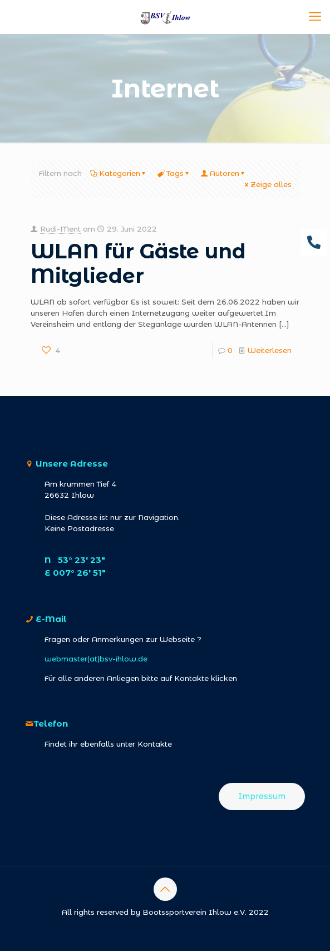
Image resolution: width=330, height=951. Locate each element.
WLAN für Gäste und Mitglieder (138, 263)
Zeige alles (267, 184)
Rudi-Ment (60, 228)
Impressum (261, 796)
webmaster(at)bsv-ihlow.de (96, 658)
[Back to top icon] (165, 889)
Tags (174, 173)
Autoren (224, 173)
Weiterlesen (270, 350)
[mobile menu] (315, 16)
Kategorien (118, 173)
